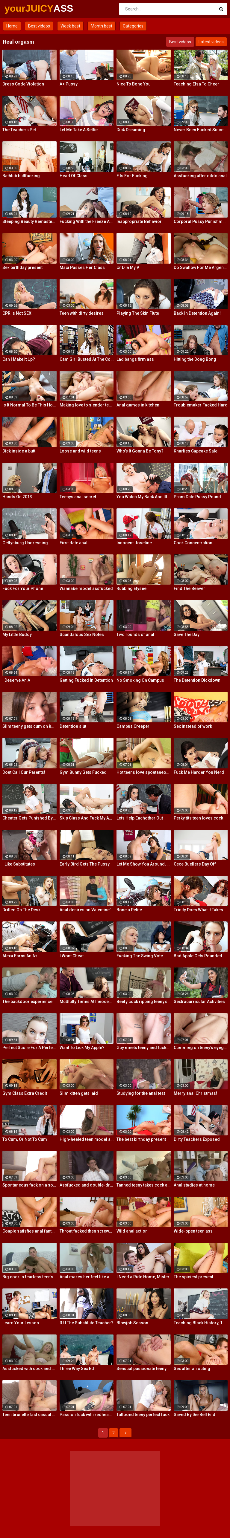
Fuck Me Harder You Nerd (199, 772)
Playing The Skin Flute (137, 313)
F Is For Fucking (132, 175)
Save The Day (186, 634)
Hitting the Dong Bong (195, 359)
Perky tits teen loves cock (198, 818)
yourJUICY (20, 8)
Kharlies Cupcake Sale (195, 451)
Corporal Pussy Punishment (201, 221)
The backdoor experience (27, 1001)
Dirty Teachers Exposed (197, 1139)
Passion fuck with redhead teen (87, 1414)
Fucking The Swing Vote (139, 955)
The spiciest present (193, 1276)
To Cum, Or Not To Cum (24, 1139)
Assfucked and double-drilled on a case (87, 1185)
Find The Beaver (189, 588)
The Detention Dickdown (197, 680)
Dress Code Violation (23, 84)
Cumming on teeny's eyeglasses (201, 1047)
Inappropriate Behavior (139, 221)
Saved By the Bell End (194, 1414)
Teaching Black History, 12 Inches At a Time (201, 1322)
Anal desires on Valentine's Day (87, 909)
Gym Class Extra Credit (24, 1093)
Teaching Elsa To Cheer (196, 84)
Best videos (39, 26)
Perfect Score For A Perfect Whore (29, 1047)
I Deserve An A (16, 680)
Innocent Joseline (134, 542)
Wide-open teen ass (193, 1231)
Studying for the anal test (140, 1093)
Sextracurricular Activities (199, 1001)
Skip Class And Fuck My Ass (87, 818)
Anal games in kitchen (137, 405)
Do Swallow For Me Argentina (201, 267)
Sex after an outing (192, 1368)
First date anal (73, 542)
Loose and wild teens (80, 451)
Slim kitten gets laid (79, 1093)
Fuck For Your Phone (22, 588)
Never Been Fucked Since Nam (201, 129)
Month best (101, 26)
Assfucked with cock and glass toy (29, 1368)
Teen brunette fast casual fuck (29, 1414)
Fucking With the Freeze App (87, 221)
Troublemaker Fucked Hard (201, 405)
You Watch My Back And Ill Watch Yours (143, 496)
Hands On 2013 (17, 496)
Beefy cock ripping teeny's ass (143, 1001)
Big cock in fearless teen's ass (29, 1276)
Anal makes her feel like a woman (87, 1276)
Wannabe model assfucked (86, 588)
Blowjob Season (132, 1322)
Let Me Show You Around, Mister (143, 864)
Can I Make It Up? (18, 359)
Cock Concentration (193, 542)
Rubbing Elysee (131, 588)
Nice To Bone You (133, 84)
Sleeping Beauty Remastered (29, 221)
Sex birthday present (22, 267)
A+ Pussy (69, 84)
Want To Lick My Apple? (82, 1047)
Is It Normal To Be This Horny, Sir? (29, 405)
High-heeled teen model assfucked (87, 1139)
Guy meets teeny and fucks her (143, 1047)
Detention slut (73, 726)
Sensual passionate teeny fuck (143, 1368)
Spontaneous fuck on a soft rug (29, 1185)
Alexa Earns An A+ (19, 955)
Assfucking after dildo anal (200, 175)
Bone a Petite (129, 909)
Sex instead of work (193, 726)
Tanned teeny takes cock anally (143, 1185)
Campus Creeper (132, 726)
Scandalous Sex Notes (82, 634)
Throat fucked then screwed (87, 1231)
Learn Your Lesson (20, 1322)
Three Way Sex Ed (77, 1368)
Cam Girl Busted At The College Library (87, 359)
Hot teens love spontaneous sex (143, 772)
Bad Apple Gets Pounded (198, 955)
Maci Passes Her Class (82, 267)
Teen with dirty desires (82, 313)
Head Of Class (73, 175)
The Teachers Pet (19, 129)
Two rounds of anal (135, 634)
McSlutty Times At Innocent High (87, 1001)
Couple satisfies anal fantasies (29, 1231)
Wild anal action (132, 1231)
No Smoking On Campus (140, 680)
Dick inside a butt (18, 451)
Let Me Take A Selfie (79, 129)
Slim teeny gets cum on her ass (29, 726)
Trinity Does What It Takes (198, 909)
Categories (133, 26)
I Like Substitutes (18, 864)
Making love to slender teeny (87, 405)
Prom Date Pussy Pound (197, 496)
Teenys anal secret (78, 496)
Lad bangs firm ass (135, 359)
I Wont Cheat (72, 955)
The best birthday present (141, 1139)
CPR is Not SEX (16, 313)
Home (12, 26)
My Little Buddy (17, 634)
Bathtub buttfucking (21, 175)
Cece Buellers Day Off (195, 864)
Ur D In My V (127, 267)
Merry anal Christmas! (195, 1093)
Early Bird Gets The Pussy (85, 864)
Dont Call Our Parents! (23, 772)
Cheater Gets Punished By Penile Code (29, 818)
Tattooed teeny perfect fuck (143, 1414)
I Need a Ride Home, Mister (143, 1276)
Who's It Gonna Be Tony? (140, 451)
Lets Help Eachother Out (139, 818)
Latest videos (211, 41)
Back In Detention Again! (197, 313)
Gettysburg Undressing (25, 542)
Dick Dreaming (130, 129)
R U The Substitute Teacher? (87, 1322)
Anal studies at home (194, 1185)
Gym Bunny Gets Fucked (83, 772)
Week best (70, 26)
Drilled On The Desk (21, 909)
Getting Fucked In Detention (86, 680)
